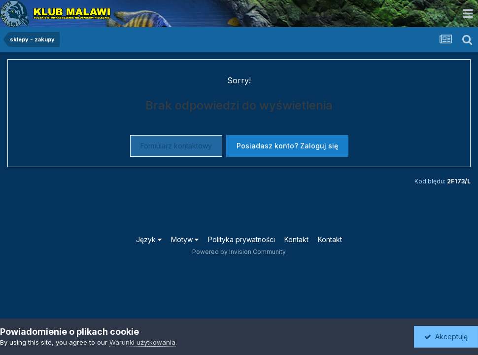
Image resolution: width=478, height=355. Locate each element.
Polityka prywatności (241, 239)
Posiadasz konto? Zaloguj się (287, 146)
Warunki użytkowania (142, 342)
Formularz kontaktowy (176, 146)
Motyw (185, 239)
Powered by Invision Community (239, 251)
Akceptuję (446, 336)
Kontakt (296, 239)
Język (149, 239)
